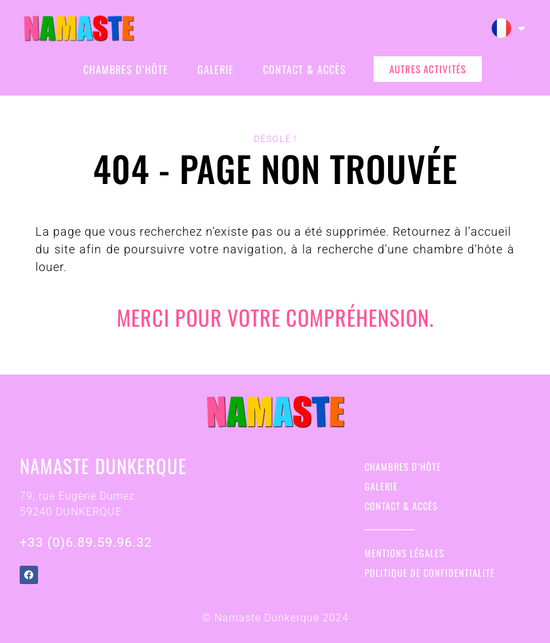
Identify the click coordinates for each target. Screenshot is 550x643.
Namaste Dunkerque (103, 465)
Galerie (215, 69)
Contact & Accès (304, 69)
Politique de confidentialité (429, 572)
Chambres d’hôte (125, 69)
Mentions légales (404, 553)
